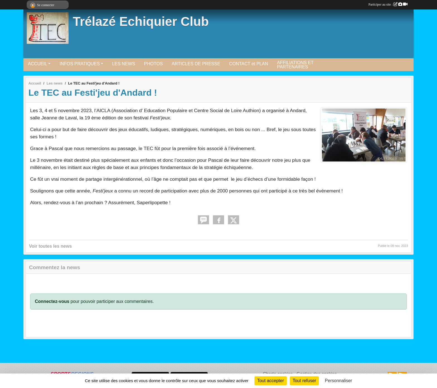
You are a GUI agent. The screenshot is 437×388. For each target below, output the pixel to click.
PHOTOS (153, 63)
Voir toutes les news (50, 246)
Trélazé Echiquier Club (141, 22)
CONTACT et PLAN (248, 63)
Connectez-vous (52, 301)
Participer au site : (387, 4)
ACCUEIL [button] (37, 63)
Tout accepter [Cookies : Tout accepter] (270, 380)
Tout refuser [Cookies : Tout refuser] (304, 380)
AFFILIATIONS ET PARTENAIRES (295, 64)
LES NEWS (123, 63)
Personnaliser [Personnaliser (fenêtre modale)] (338, 380)
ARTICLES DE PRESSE (196, 63)
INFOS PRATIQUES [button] (79, 63)
